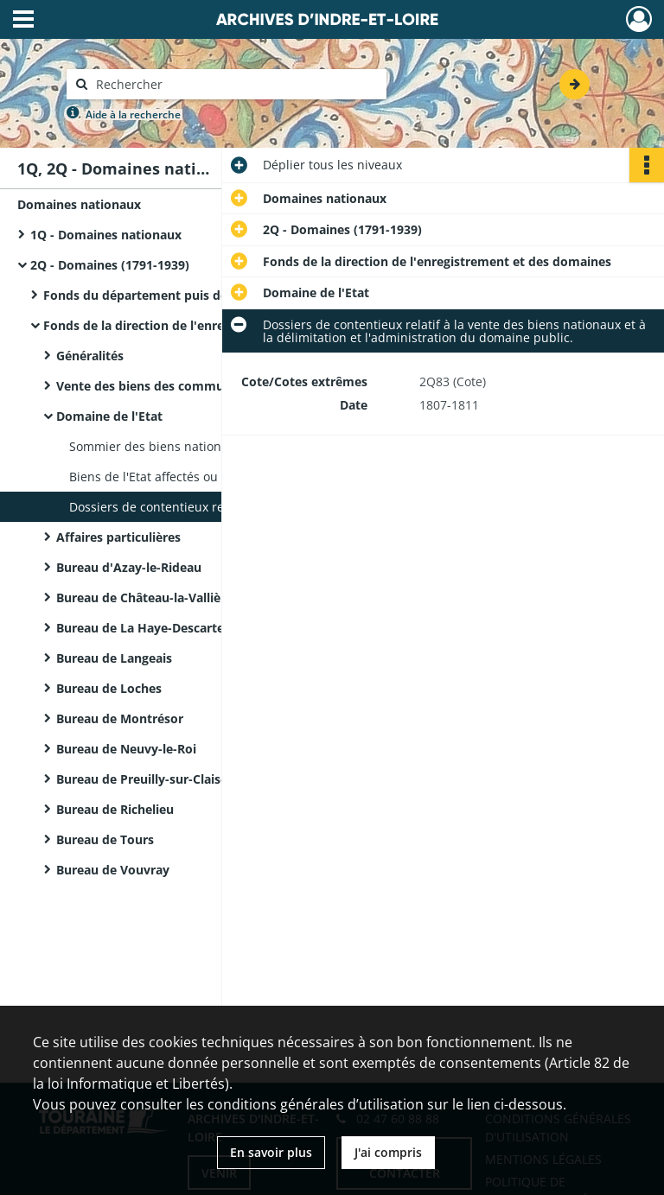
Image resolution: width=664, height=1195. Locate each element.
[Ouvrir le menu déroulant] (23, 20)
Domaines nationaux (79, 204)
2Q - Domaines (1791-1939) (109, 265)
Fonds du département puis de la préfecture (175, 295)
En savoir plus (271, 1152)
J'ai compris (388, 1152)
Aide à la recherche (133, 114)
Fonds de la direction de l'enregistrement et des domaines (216, 325)
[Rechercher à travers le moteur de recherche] (235, 84)
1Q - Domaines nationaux (106, 234)
